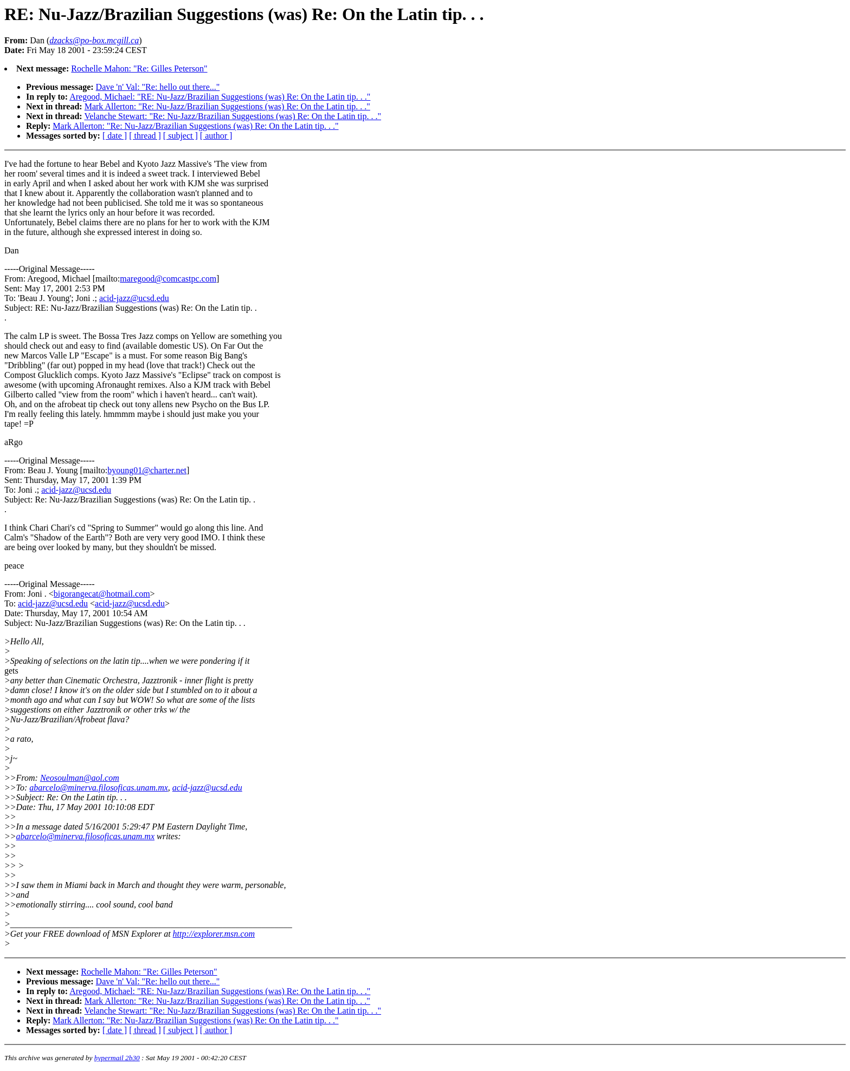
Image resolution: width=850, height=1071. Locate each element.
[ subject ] (180, 135)
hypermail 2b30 (117, 1058)
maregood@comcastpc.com (168, 278)
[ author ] (216, 135)
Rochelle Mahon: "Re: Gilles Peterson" (139, 68)
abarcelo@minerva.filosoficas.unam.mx (98, 787)
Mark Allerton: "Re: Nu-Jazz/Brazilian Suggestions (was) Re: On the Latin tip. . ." (227, 106)
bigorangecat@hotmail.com (102, 593)
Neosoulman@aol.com (79, 777)
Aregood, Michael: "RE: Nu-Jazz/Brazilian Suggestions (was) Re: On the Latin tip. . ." (219, 96)
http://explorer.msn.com (214, 933)
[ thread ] (145, 135)
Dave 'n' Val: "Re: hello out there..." (158, 87)
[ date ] (114, 135)
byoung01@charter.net (146, 470)
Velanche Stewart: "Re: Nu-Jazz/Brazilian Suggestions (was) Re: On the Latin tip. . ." (232, 116)
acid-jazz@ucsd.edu (134, 298)
